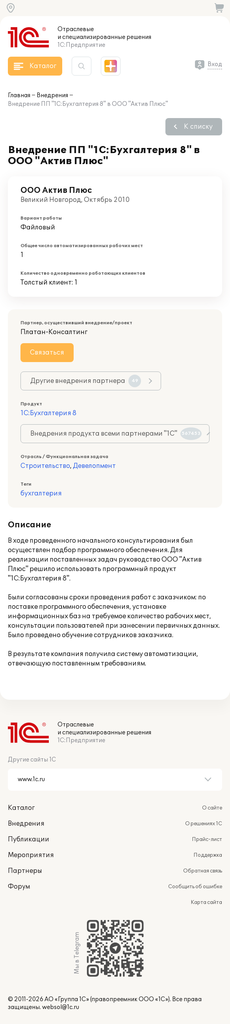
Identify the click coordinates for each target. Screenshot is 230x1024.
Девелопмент (94, 466)
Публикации (28, 839)
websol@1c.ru (60, 1007)
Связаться (47, 353)
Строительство (45, 466)
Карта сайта (206, 902)
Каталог (21, 808)
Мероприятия (31, 855)
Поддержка (207, 855)
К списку (198, 127)
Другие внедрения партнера (85, 381)
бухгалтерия (41, 493)
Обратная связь (202, 871)
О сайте (212, 808)
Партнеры (25, 871)
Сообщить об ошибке (195, 887)
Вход (215, 64)
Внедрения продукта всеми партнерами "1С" (116, 433)
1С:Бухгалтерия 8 (48, 413)
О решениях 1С (203, 824)
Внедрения (52, 95)
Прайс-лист (207, 839)
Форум (19, 887)
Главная (19, 95)
